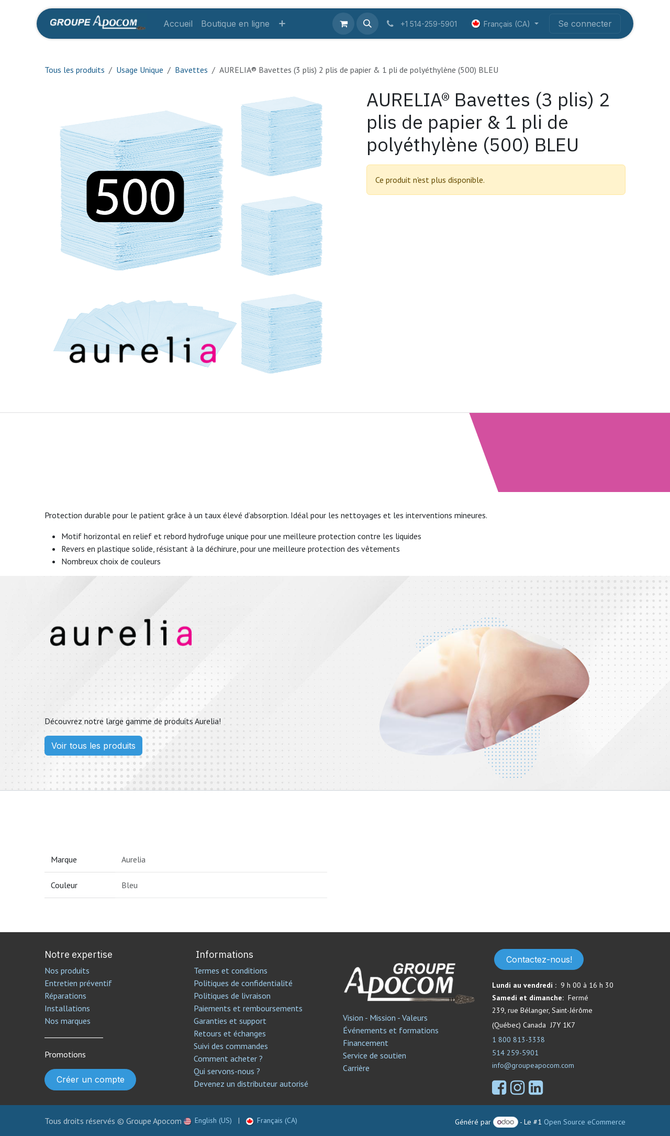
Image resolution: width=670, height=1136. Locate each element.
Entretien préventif (78, 983)
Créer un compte (91, 1079)
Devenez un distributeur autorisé (252, 1083)
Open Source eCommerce (585, 1122)
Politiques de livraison (232, 995)
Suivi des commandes (231, 1046)
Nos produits (67, 970)
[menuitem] (178, 23)
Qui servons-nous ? (227, 1071)
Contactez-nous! (539, 959)
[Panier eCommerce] (343, 24)
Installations (67, 1008)
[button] (367, 24)
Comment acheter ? (228, 1058)
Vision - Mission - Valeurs (385, 1017)
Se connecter (585, 23)
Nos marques (67, 1020)
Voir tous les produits (93, 745)
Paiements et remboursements (248, 1008)
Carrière (356, 1068)
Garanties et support (230, 1020)
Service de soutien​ (374, 1055)
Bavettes (191, 69)
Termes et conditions (230, 970)
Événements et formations (391, 1030)
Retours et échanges (230, 1033)
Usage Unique (139, 69)
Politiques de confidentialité (243, 983)
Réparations (65, 995)
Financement (365, 1042)
